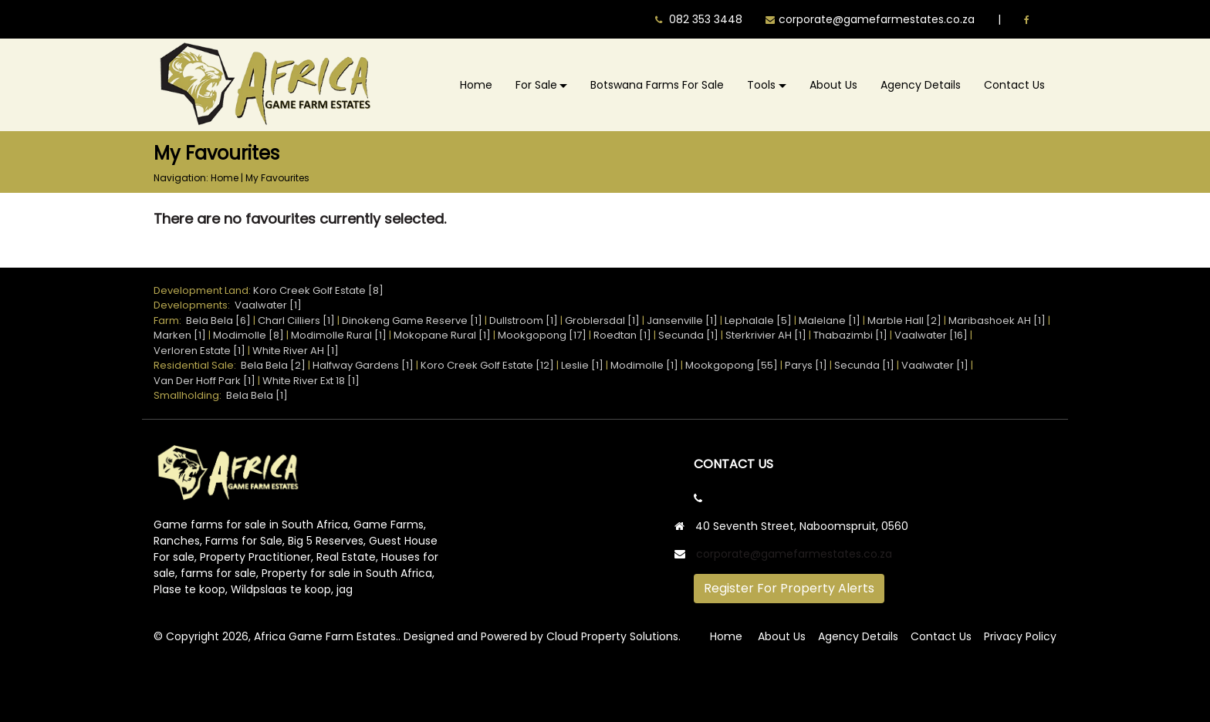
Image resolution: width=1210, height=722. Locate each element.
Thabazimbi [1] (850, 335)
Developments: (194, 305)
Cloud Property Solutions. (613, 636)
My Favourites (277, 177)
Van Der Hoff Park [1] (204, 380)
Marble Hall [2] (904, 320)
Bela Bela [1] (257, 395)
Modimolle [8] (248, 335)
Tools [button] (761, 85)
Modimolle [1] (644, 365)
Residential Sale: (197, 365)
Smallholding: (190, 395)
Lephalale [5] (758, 320)
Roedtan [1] (622, 335)
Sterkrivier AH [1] (765, 335)
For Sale (536, 85)
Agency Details (920, 85)
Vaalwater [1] (268, 305)
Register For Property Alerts (789, 588)
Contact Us (1014, 85)
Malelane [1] (829, 320)
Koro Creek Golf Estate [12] (487, 365)
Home (476, 85)
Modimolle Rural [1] (339, 335)
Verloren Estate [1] (199, 350)
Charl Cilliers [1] (296, 320)
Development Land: (203, 290)
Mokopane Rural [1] (442, 335)
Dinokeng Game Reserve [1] (412, 320)
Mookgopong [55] (731, 365)
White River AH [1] (295, 350)
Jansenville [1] (682, 320)
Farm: (170, 320)
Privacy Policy (1020, 636)
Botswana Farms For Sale (657, 85)
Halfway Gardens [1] (363, 365)
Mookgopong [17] (542, 335)
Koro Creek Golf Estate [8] (318, 290)
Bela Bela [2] (273, 365)
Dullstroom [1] (523, 320)
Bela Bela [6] (218, 320)
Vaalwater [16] (931, 335)
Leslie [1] (582, 365)
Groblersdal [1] (602, 320)
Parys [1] (806, 365)
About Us (833, 85)
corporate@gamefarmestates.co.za (794, 554)
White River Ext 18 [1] (311, 380)
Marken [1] (180, 335)
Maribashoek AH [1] (997, 320)
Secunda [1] (688, 335)
